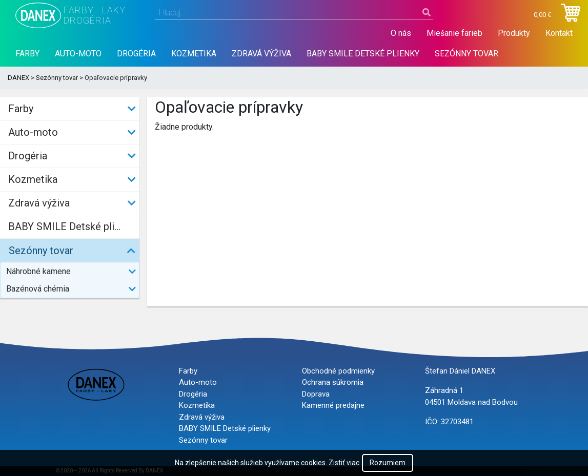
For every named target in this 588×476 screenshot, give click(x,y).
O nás (401, 33)
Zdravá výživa (261, 53)
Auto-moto (78, 53)
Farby (27, 53)
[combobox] (294, 13)
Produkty (514, 33)
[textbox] (294, 13)
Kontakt (559, 33)
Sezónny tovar (466, 53)
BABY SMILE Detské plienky (363, 53)
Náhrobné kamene (38, 271)
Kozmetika (193, 53)
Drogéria (136, 53)
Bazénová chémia (37, 289)
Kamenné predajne (333, 405)
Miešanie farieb (454, 33)
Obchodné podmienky (338, 371)
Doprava (316, 394)
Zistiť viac (344, 463)
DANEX (18, 77)
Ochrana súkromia (332, 382)
